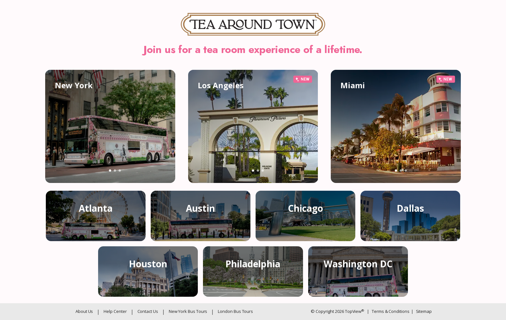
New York (74, 85)
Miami (352, 85)
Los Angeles (221, 85)
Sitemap (421, 311)
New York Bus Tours (188, 311)
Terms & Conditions (388, 311)
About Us (84, 311)
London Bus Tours (235, 311)
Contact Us (147, 311)
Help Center (115, 311)
